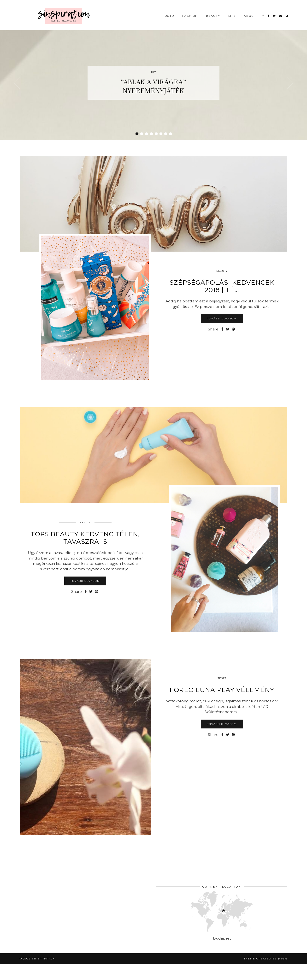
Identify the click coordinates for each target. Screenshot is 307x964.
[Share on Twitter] (227, 329)
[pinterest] (274, 12)
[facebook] (269, 12)
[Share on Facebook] (222, 329)
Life (232, 12)
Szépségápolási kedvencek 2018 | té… (222, 286)
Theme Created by (265, 958)
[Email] (280, 12)
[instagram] (263, 12)
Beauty (213, 12)
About (250, 12)
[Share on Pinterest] (233, 329)
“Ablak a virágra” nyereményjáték (153, 86)
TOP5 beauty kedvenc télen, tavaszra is (85, 537)
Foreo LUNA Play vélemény (222, 690)
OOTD (169, 12)
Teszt (222, 678)
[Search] (287, 12)
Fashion (190, 12)
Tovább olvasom (222, 318)
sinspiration (43, 958)
